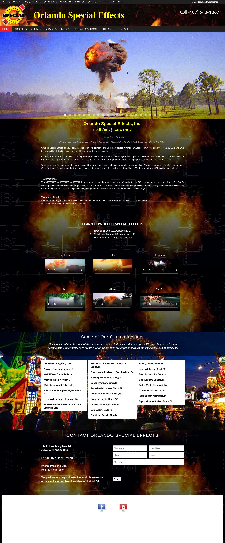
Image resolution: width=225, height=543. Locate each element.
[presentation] (129, 470)
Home (193, 2)
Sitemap (202, 2)
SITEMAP (107, 29)
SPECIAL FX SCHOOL (85, 29)
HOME (6, 29)
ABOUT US (20, 29)
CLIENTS (36, 29)
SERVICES (51, 29)
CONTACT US (124, 29)
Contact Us (212, 2)
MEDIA (65, 29)
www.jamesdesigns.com (112, 528)
